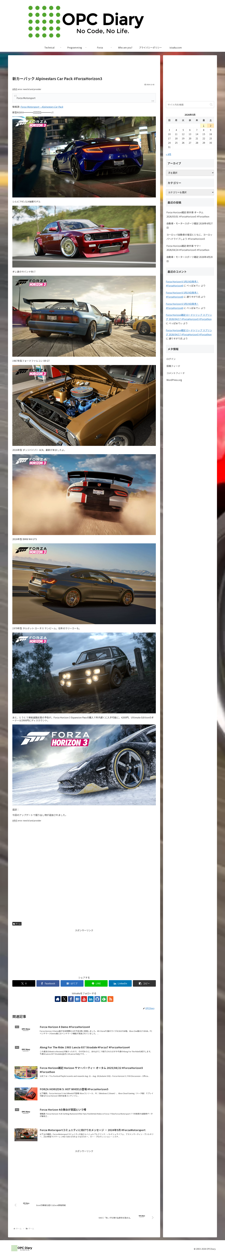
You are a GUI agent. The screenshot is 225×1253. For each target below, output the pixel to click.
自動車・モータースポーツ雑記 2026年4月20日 (189, 259)
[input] (190, 104)
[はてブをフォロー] (77, 999)
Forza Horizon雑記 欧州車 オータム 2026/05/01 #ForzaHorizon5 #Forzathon (187, 214)
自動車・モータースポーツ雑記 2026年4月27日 (189, 225)
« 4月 (168, 154)
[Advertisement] (84, 67)
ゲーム (17, 923)
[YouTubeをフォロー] (84, 999)
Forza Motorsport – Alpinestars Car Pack (41, 106)
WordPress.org (174, 380)
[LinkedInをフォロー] (91, 999)
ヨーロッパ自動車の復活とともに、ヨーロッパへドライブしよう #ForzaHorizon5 (189, 236)
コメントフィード (175, 373)
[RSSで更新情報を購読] (110, 999)
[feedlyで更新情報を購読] (104, 999)
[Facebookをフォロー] (71, 999)
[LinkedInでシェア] (120, 983)
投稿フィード (173, 366)
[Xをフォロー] (64, 999)
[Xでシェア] (23, 983)
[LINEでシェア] (96, 983)
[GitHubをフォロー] (97, 999)
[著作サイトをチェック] (58, 999)
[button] (144, 983)
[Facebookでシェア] (47, 983)
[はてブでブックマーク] (72, 983)
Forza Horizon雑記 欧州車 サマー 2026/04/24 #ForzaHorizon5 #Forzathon (187, 248)
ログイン (171, 359)
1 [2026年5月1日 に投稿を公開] (203, 125)
